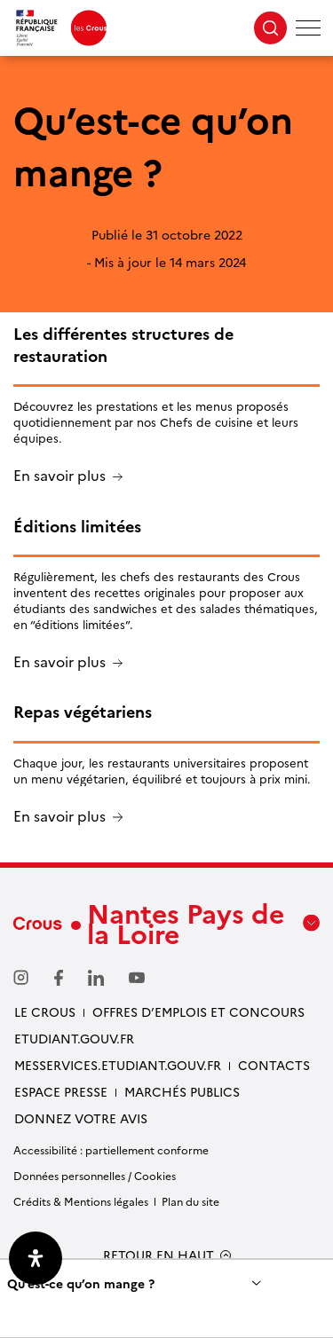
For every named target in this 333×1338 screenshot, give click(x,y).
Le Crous (44, 1011)
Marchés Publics (182, 1091)
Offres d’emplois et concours (198, 1011)
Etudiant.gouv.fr (74, 1038)
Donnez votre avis (80, 1118)
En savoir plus (59, 476)
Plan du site (190, 1200)
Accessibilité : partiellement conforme (111, 1149)
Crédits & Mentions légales (80, 1200)
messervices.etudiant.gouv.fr (117, 1065)
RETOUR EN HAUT (158, 1255)
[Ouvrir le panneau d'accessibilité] (35, 1258)
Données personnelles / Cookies (94, 1175)
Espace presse (60, 1091)
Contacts (274, 1065)
